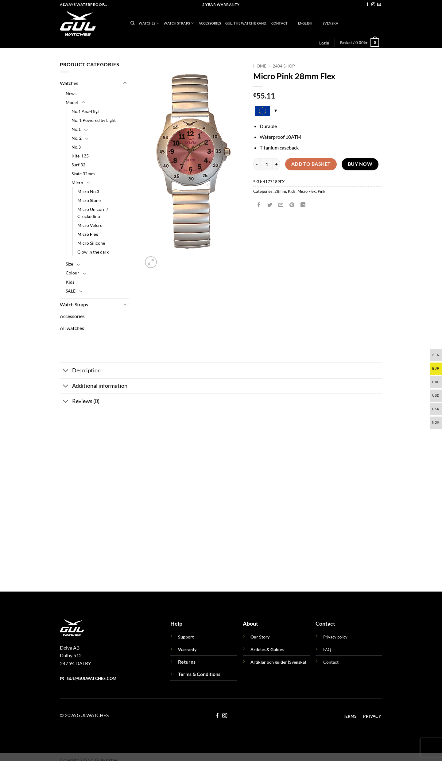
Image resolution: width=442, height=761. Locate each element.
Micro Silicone (91, 243)
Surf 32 (78, 164)
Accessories (210, 23)
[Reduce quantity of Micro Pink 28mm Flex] (257, 164)
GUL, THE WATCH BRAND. (246, 23)
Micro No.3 (88, 191)
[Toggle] (125, 83)
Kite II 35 (80, 155)
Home (259, 66)
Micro (77, 182)
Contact (279, 23)
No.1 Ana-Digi (85, 111)
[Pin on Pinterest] (292, 205)
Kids (292, 191)
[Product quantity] (267, 164)
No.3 (76, 146)
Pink (321, 191)
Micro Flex (306, 191)
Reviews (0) (79, 402)
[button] (324, 43)
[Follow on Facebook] (367, 4)
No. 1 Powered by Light (94, 120)
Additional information (93, 386)
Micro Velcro (90, 225)
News (71, 93)
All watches (72, 328)
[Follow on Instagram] (373, 4)
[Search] (132, 23)
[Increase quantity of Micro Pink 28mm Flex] (276, 164)
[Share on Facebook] (259, 205)
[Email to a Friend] (281, 205)
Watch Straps (179, 23)
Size (69, 263)
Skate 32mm (83, 173)
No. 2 (77, 138)
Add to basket (311, 164)
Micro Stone (89, 200)
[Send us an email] (379, 4)
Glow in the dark (93, 251)
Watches (149, 23)
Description (80, 371)
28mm (280, 191)
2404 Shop (284, 66)
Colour (72, 272)
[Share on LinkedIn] (303, 205)
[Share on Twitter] (270, 205)
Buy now (360, 164)
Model (72, 102)
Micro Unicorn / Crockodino (92, 213)
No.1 (76, 129)
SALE (71, 290)
